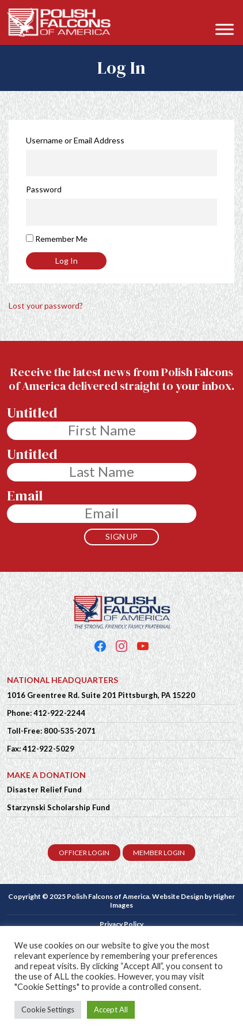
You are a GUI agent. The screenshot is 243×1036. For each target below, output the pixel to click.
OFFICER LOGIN (84, 852)
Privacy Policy (121, 924)
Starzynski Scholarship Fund (58, 807)
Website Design (177, 896)
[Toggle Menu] (224, 29)
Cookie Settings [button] (47, 1009)
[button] (228, 12)
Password (44, 189)
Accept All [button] (111, 1009)
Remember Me (61, 239)
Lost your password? (46, 305)
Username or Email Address (75, 140)
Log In (66, 260)
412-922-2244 (59, 713)
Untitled (32, 413)
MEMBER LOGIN (159, 852)
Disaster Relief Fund (44, 789)
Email (25, 495)
